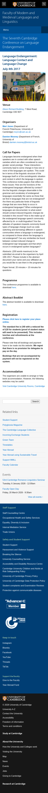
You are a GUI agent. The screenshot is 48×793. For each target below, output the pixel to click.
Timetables (8, 445)
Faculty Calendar (10, 465)
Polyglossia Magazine (12, 425)
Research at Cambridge (14, 783)
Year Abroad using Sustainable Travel (20, 455)
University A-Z (9, 709)
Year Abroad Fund (11, 685)
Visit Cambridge (10, 386)
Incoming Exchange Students (16, 435)
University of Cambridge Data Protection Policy (24, 581)
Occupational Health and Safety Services (21, 518)
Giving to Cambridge (12, 776)
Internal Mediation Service (14, 527)
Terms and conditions (12, 726)
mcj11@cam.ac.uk (22, 132)
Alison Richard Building (13, 109)
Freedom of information (13, 722)
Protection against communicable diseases (22, 590)
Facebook (7, 652)
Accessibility (8, 718)
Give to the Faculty (11, 680)
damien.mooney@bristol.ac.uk (23, 142)
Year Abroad (8, 450)
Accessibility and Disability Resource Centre (22, 564)
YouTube (7, 657)
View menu (4, 4)
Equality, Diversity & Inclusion (16, 522)
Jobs (5, 771)
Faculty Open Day (11, 489)
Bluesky (6, 648)
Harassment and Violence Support (18, 550)
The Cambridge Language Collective (19, 430)
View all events (35, 497)
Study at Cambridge (12, 733)
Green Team (8, 440)
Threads (6, 662)
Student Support (10, 420)
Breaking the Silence (12, 554)
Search (44, 4)
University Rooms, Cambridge (31, 386)
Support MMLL (9, 460)
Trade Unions (9, 532)
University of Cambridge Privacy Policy (20, 576)
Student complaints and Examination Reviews (23, 586)
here (14, 287)
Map (5, 756)
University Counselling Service (16, 559)
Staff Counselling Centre (14, 513)
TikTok (5, 667)
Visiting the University (12, 752)
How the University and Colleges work (20, 747)
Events (6, 766)
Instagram (7, 643)
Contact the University (13, 713)
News (5, 761)
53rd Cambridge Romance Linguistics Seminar (24, 480)
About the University (13, 741)
